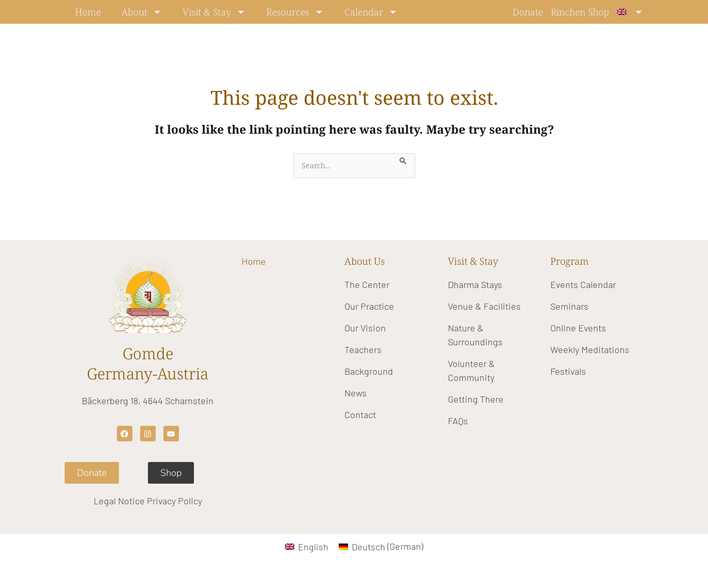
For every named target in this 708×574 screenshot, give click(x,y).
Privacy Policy (174, 501)
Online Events (578, 327)
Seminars (569, 306)
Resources (295, 12)
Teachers (363, 349)
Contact (360, 414)
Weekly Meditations (589, 349)
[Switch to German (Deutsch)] (381, 546)
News (355, 392)
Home (88, 12)
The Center (366, 284)
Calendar (371, 12)
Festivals (568, 371)
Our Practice (369, 306)
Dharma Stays (475, 284)
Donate (528, 12)
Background (368, 371)
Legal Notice (119, 501)
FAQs (458, 420)
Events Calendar (583, 284)
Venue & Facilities (484, 306)
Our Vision (365, 327)
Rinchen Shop (580, 12)
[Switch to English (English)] (307, 546)
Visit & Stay (214, 12)
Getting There (476, 399)
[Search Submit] (404, 159)
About (142, 12)
